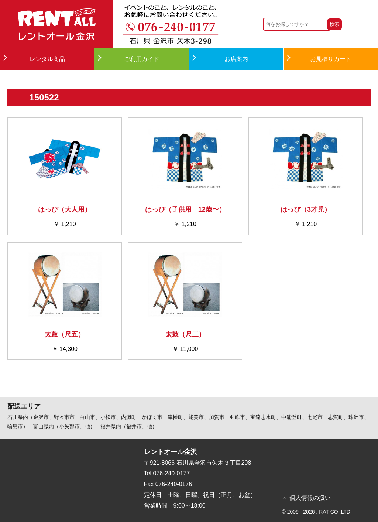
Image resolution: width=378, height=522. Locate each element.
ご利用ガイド (141, 59)
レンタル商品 (47, 59)
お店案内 (236, 59)
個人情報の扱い (310, 498)
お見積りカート (330, 59)
